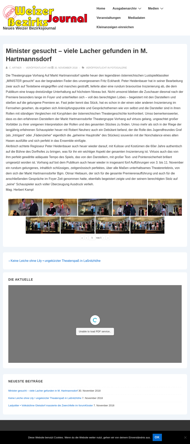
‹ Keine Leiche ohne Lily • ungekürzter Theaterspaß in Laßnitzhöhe (55, 260)
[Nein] (185, 437)
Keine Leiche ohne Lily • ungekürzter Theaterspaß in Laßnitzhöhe (44, 398)
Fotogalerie (118, 67)
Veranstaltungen (109, 17)
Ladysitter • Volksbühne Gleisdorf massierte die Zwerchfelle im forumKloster (50, 405)
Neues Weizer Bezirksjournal (29, 28)
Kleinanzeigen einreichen (115, 27)
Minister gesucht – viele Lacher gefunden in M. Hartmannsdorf (43, 390)
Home (101, 8)
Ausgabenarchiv (127, 8)
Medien (156, 8)
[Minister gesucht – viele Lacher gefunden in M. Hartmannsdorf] (65, 67)
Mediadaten (136, 17)
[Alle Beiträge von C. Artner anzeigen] (14, 67)
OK (157, 437)
